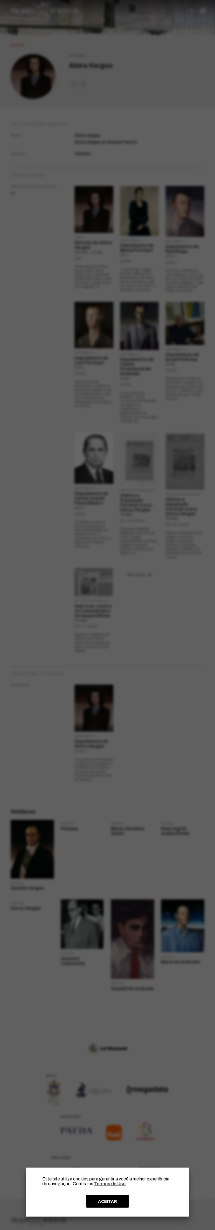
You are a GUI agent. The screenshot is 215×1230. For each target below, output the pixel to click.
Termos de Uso (110, 1183)
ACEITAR (107, 1201)
